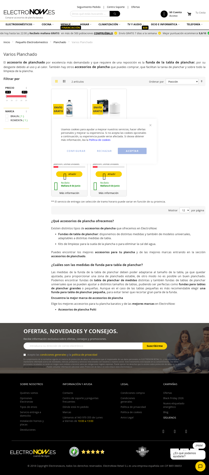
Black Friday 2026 (173, 398)
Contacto (68, 393)
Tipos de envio (28, 407)
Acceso (173, 15)
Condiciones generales (128, 399)
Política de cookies (99, 139)
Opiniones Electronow (26, 399)
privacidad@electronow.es (34, 367)
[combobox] (95, 13)
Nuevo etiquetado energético (173, 405)
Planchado (60, 42)
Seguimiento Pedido (88, 7)
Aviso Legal (127, 417)
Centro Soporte (116, 7)
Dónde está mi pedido (76, 407)
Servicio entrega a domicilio (30, 413)
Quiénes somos (29, 393)
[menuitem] (20, 24)
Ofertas (135, 7)
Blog (165, 412)
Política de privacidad (133, 407)
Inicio (7, 42)
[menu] (104, 26)
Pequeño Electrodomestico (32, 42)
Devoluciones (28, 429)
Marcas (67, 412)
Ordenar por (156, 81)
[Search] (115, 13)
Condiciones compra (133, 393)
